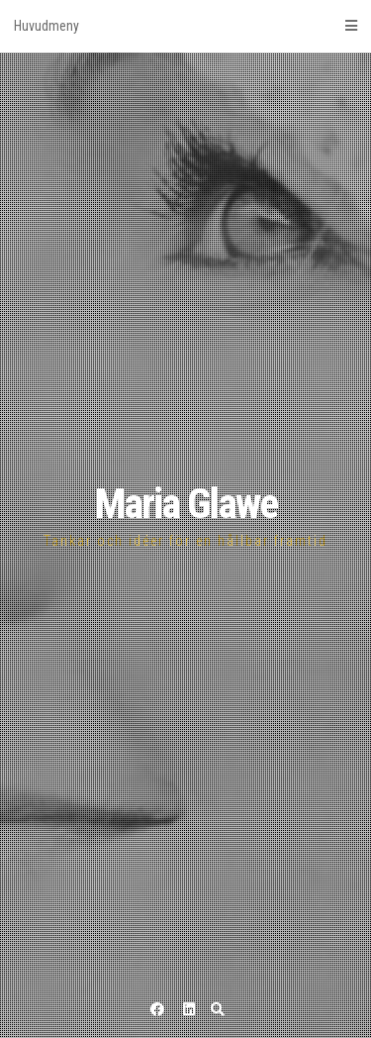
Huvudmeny (185, 26)
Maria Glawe (186, 503)
